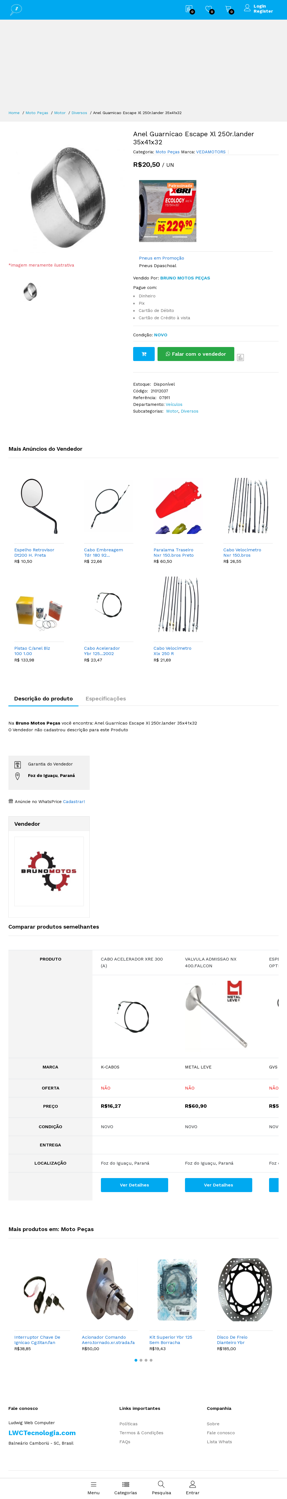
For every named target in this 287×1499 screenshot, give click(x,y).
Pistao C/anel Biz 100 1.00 (32, 651)
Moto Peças (37, 112)
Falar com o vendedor (196, 354)
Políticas (128, 1423)
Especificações (105, 698)
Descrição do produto (43, 698)
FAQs (124, 1441)
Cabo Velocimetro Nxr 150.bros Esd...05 (242, 552)
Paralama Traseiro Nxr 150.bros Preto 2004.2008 (174, 552)
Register (263, 11)
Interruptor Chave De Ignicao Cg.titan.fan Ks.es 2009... (37, 1339)
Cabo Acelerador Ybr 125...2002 (102, 651)
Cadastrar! (73, 801)
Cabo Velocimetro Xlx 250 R (172, 651)
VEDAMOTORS (210, 151)
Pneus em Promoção (161, 258)
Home (14, 112)
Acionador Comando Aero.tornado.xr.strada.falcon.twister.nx (108, 1339)
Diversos (79, 112)
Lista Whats (219, 1441)
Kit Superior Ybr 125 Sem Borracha (170, 1339)
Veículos (174, 404)
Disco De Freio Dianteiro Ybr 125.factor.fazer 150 (237, 1339)
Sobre (213, 1423)
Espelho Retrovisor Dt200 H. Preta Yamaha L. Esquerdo (34, 552)
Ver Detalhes (134, 1185)
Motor (60, 112)
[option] (66, 196)
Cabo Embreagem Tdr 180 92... (103, 552)
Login (260, 6)
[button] (136, 1360)
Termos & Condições (141, 1432)
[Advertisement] (143, 67)
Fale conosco (221, 1432)
